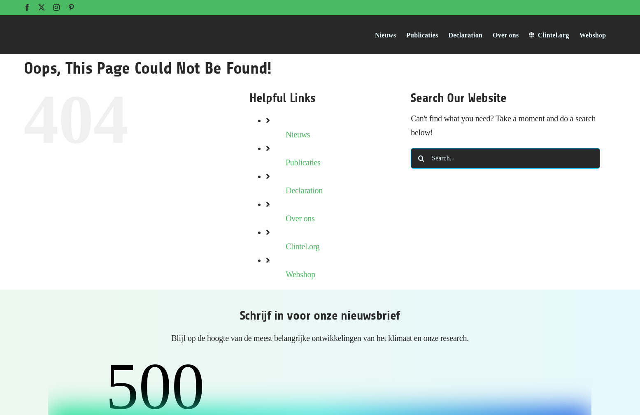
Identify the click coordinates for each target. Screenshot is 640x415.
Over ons (300, 218)
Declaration (304, 190)
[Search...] (505, 158)
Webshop (300, 274)
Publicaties (303, 162)
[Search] (421, 158)
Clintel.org (302, 246)
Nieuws (298, 134)
